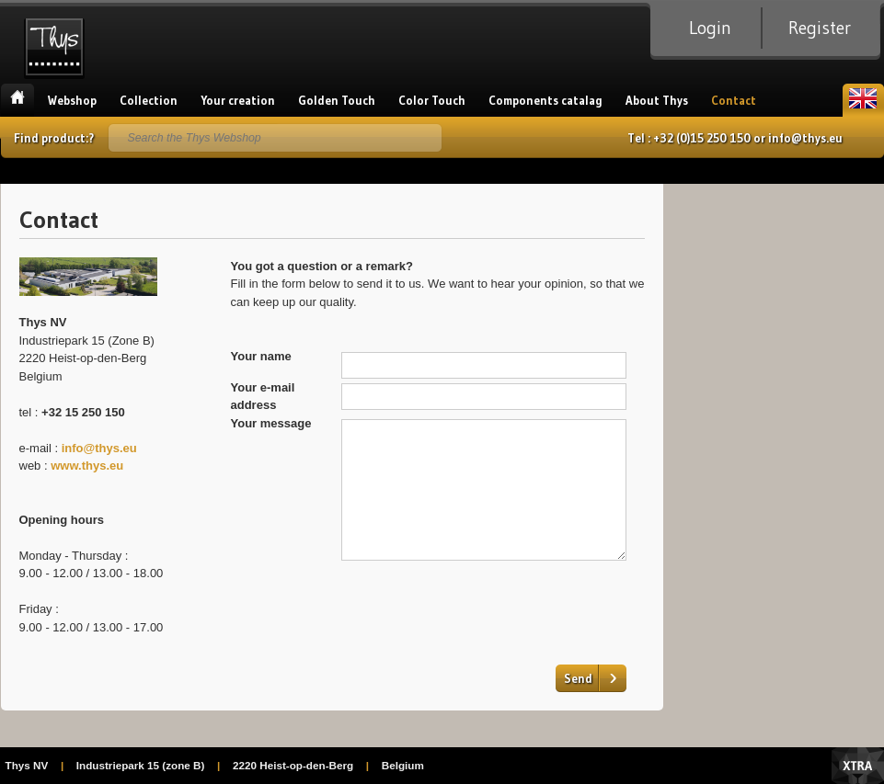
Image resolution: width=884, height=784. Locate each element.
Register (819, 28)
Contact (733, 100)
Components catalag (545, 100)
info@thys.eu (805, 138)
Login (710, 28)
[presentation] (481, 606)
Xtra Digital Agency (858, 765)
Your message (271, 423)
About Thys (657, 100)
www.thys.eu (89, 465)
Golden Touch (336, 100)
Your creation (238, 100)
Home (17, 100)
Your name (261, 356)
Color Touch (431, 100)
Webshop (72, 100)
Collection (149, 100)
